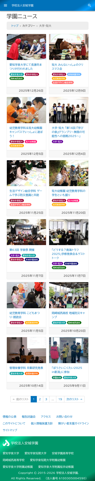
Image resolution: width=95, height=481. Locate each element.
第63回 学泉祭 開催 (22, 249)
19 (60, 399)
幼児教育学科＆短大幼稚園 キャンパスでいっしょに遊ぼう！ (26, 132)
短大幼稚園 (31, 142)
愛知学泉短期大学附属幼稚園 (47, 460)
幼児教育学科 (59, 78)
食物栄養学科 (74, 74)
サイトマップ (10, 430)
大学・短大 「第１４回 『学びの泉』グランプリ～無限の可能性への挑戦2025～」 (68, 132)
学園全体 (57, 378)
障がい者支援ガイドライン (73, 423)
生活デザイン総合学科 (63, 82)
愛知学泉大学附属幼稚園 (18, 466)
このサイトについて (14, 423)
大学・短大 (57, 142)
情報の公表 (9, 416)
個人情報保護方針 (42, 423)
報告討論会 (28, 416)
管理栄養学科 (32, 373)
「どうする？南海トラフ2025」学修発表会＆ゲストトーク (68, 253)
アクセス (46, 416)
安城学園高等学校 (63, 453)
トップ (14, 25)
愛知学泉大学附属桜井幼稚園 (56, 466)
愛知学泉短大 (32, 74)
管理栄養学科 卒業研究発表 (26, 368)
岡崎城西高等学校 (14, 460)
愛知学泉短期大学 (35, 453)
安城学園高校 (32, 259)
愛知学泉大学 (17, 74)
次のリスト (74, 399)
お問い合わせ (64, 416)
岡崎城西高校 (17, 78)
